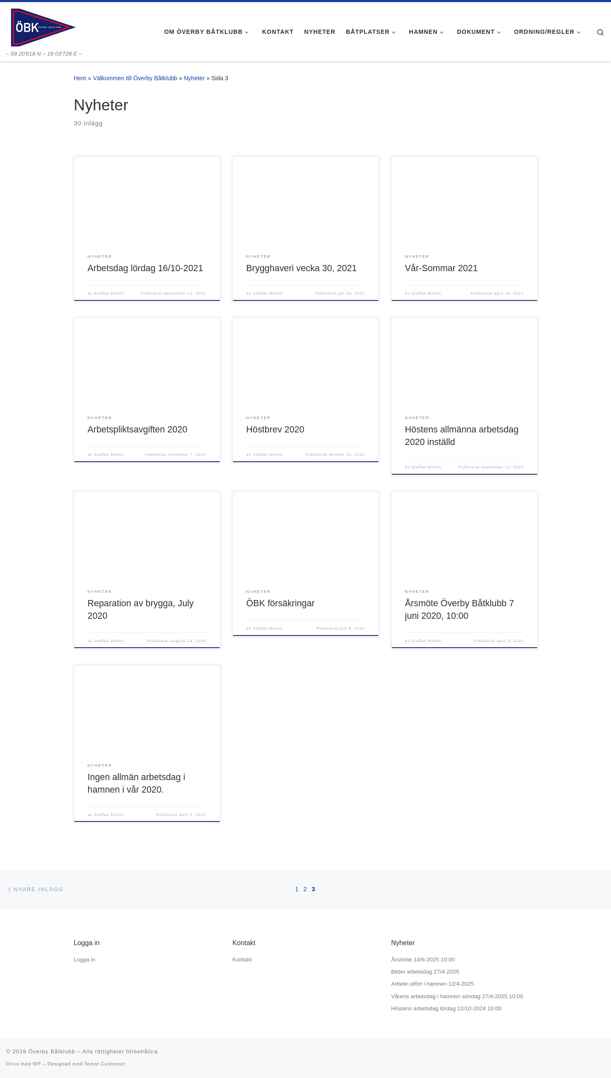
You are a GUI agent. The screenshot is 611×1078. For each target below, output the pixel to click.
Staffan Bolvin (109, 293)
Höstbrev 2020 (275, 430)
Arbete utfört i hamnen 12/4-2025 (432, 984)
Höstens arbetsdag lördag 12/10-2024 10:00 (446, 1008)
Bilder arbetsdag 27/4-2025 (425, 972)
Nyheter (194, 78)
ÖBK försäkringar (280, 603)
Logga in (85, 959)
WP (37, 1063)
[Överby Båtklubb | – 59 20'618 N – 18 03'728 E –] (42, 26)
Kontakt (242, 959)
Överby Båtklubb (51, 1051)
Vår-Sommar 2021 (441, 268)
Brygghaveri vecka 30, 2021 (301, 268)
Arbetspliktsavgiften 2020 (138, 430)
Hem (80, 78)
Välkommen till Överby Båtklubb (135, 78)
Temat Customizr (105, 1063)
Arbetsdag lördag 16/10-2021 (145, 268)
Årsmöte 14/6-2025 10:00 (423, 959)
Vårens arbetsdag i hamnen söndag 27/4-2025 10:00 (457, 996)
